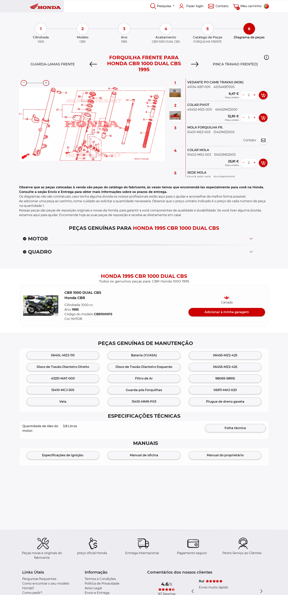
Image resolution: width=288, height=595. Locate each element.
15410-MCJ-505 (62, 390)
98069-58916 (225, 378)
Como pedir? (32, 593)
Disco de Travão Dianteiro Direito (63, 367)
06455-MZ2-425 (225, 355)
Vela (62, 401)
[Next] (195, 64)
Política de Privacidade (102, 583)
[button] (266, 57)
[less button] (243, 95)
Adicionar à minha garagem (226, 312)
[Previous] (93, 64)
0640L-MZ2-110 (63, 355)
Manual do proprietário (225, 455)
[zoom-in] (46, 83)
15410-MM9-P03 (144, 401)
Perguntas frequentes (39, 579)
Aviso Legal (93, 588)
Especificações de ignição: (63, 455)
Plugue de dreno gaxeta (225, 401)
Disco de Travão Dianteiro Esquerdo (144, 367)
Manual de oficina (144, 455)
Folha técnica (235, 428)
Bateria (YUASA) (144, 355)
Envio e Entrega (97, 593)
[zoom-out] (24, 83)
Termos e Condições (100, 579)
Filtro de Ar (144, 378)
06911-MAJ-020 (225, 390)
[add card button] (263, 95)
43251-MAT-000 (63, 378)
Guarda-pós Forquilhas (144, 390)
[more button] (254, 95)
